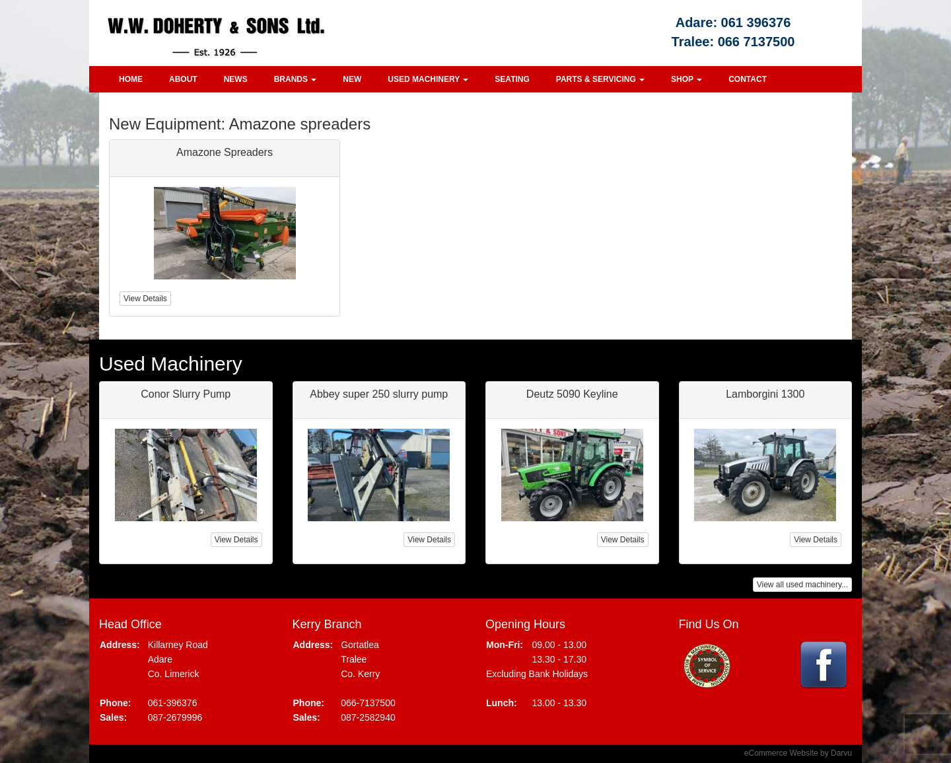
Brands (295, 79)
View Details (236, 539)
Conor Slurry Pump (185, 394)
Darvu (841, 753)
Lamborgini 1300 (765, 394)
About (183, 79)
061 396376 (756, 22)
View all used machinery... (802, 584)
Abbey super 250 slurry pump (379, 394)
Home (131, 79)
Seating (512, 79)
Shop (686, 79)
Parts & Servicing (600, 79)
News (236, 79)
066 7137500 (756, 41)
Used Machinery (428, 79)
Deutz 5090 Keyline (572, 394)
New (352, 79)
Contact (747, 79)
